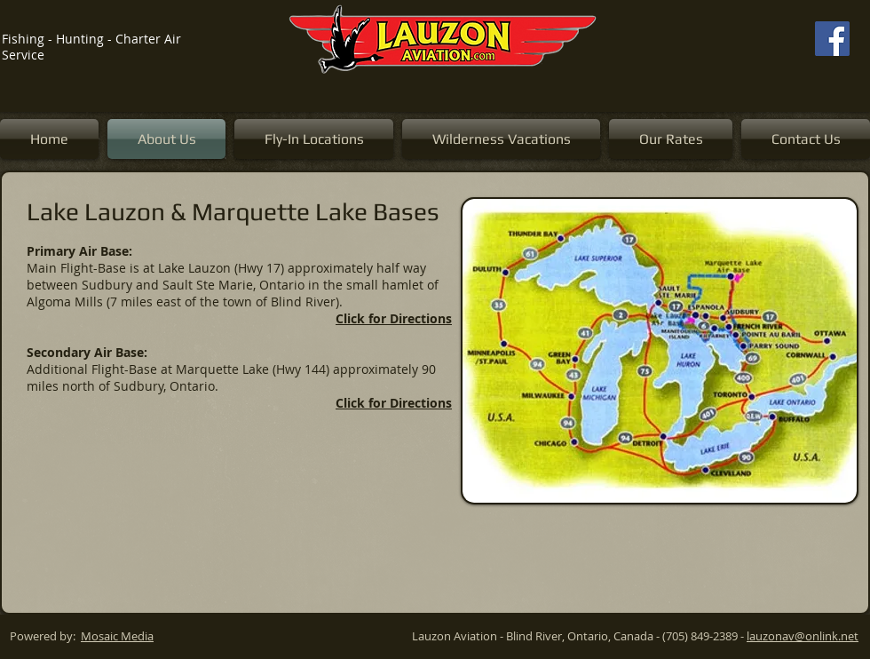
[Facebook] (832, 38)
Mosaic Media (117, 636)
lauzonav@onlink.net (802, 636)
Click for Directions (394, 318)
